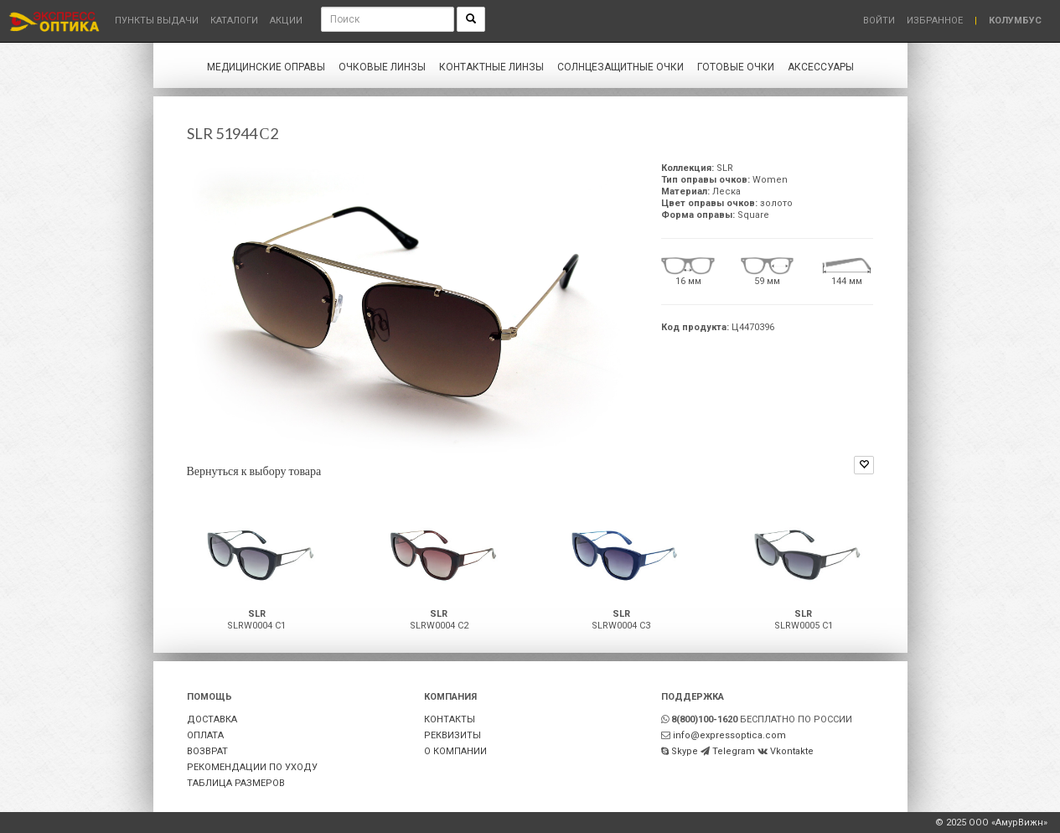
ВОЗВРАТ (207, 751)
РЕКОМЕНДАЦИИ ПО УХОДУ (252, 767)
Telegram (733, 751)
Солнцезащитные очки (620, 67)
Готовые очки (735, 67)
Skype (684, 751)
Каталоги (234, 20)
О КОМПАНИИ (455, 751)
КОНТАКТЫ (449, 719)
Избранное (935, 20)
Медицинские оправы (266, 67)
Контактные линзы (491, 67)
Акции (286, 20)
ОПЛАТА (205, 735)
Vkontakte (792, 751)
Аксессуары (821, 67)
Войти (879, 20)
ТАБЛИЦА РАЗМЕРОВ (236, 783)
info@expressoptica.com (729, 735)
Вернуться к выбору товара (254, 470)
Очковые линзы (382, 67)
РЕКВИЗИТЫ (452, 735)
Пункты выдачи (157, 20)
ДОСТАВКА (212, 719)
